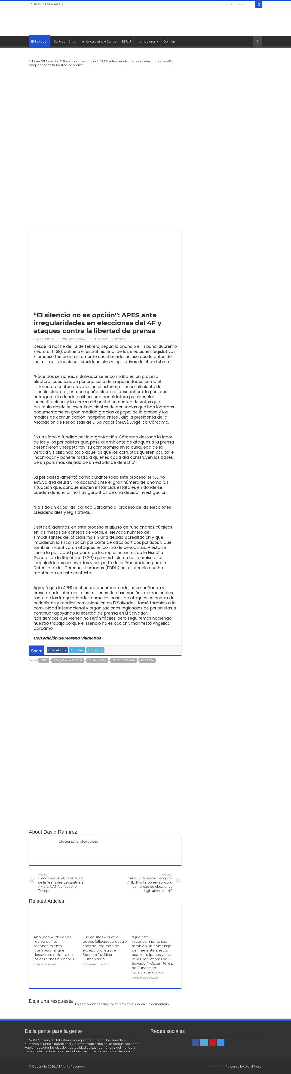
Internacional (146, 41)
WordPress (253, 1066)
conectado (117, 1004)
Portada (147, 660)
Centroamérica (64, 41)
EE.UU (126, 41)
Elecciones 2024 (124, 660)
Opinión (169, 41)
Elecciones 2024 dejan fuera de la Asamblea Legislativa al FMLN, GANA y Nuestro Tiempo (62, 883)
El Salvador (39, 41)
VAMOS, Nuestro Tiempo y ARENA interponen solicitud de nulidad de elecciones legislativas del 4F (148, 883)
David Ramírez (45, 338)
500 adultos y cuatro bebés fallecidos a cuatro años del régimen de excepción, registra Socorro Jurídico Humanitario (105, 948)
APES (43, 660)
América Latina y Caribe (99, 41)
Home (34, 61)
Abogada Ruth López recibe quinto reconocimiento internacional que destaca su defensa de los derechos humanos (54, 948)
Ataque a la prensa (68, 660)
